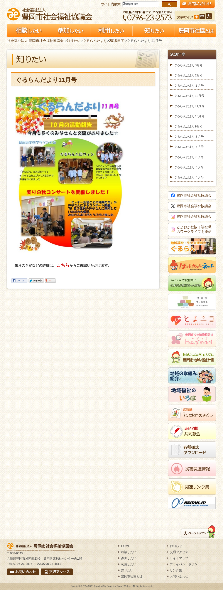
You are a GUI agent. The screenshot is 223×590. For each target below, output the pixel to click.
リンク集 (176, 570)
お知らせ (176, 546)
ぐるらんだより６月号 (189, 157)
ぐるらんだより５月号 (189, 167)
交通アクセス (179, 552)
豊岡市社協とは (131, 576)
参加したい (128, 558)
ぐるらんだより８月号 (189, 136)
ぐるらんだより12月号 (189, 96)
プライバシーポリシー (185, 564)
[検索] (140, 4)
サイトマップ (179, 558)
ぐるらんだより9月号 (188, 126)
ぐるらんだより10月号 (189, 116)
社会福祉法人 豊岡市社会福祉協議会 (49, 14)
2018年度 (116, 41)
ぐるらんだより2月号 (188, 75)
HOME (125, 546)
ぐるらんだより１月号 (189, 85)
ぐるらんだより (95, 41)
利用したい (128, 564)
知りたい (74, 41)
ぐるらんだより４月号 (189, 177)
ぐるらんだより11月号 (189, 106)
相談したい (128, 552)
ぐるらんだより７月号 (189, 147)
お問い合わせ (179, 576)
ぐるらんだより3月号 (188, 65)
